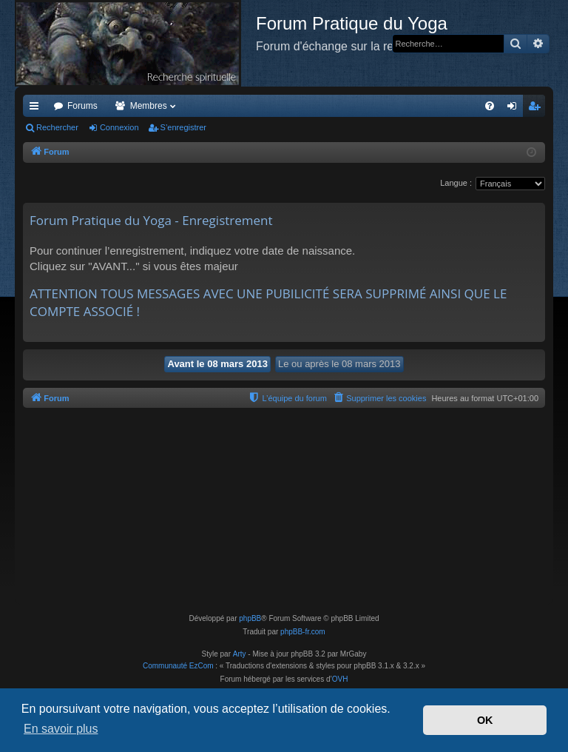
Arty (239, 654)
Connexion (119, 127)
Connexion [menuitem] (515, 109)
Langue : (456, 182)
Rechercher (57, 127)
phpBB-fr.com (302, 632)
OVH (340, 679)
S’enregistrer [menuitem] (537, 109)
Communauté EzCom (178, 666)
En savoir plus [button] (61, 728)
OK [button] (485, 720)
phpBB (250, 618)
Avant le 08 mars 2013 (217, 363)
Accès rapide (37, 109)
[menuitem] (490, 106)
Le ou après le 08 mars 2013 (339, 363)
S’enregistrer (183, 127)
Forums (82, 106)
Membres (148, 106)
